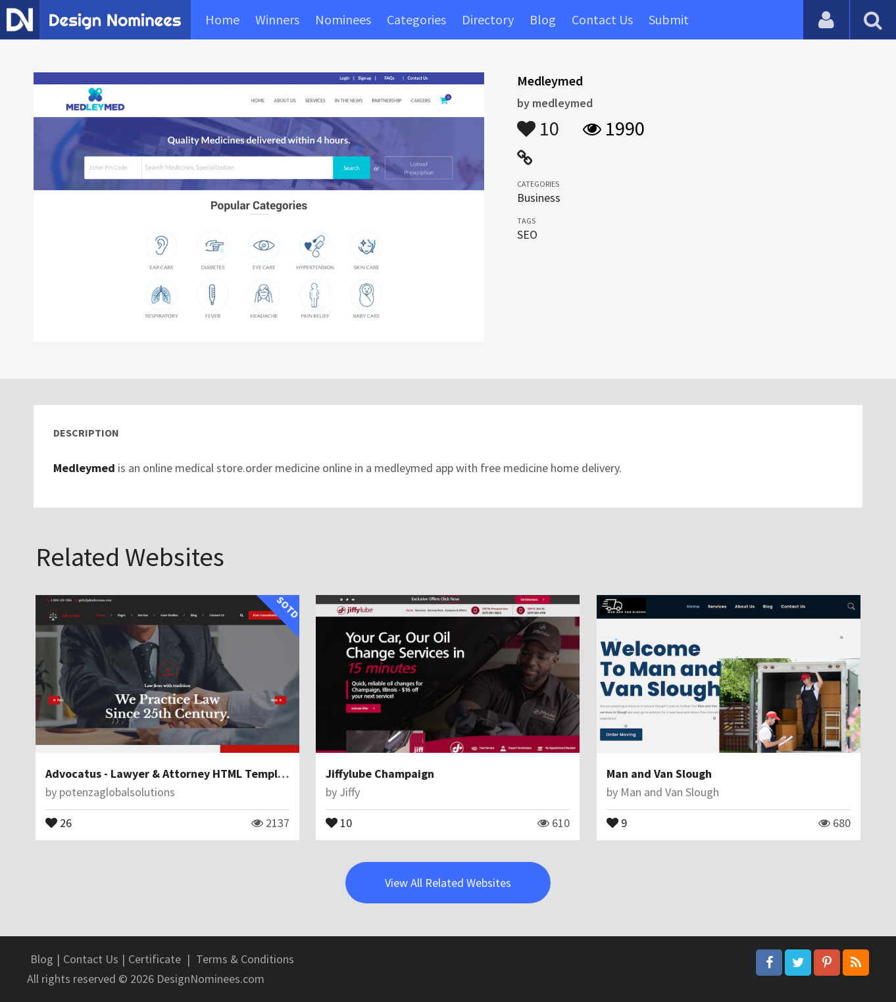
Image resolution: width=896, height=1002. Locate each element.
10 (538, 122)
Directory (488, 19)
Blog (543, 19)
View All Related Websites (448, 882)
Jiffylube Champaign (380, 773)
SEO (527, 234)
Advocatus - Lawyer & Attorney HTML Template (170, 773)
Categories (416, 19)
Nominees (343, 19)
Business (538, 197)
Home (222, 19)
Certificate (154, 958)
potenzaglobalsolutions (117, 791)
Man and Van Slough (659, 773)
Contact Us (602, 19)
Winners (277, 19)
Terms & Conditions (245, 958)
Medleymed (84, 467)
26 (58, 821)
